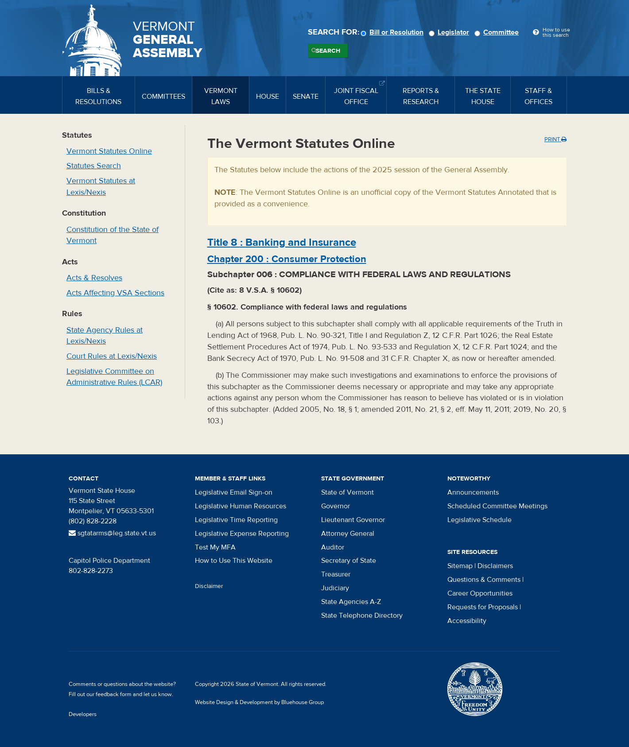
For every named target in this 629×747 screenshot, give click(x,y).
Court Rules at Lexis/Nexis (111, 356)
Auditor (332, 547)
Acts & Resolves (94, 278)
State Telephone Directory (362, 615)
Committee (498, 32)
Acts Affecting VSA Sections (115, 293)
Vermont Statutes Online (109, 151)
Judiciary (335, 588)
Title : (281, 242)
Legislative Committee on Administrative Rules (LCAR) (114, 377)
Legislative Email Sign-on (233, 492)
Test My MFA (215, 547)
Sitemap (460, 565)
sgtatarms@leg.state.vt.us (112, 533)
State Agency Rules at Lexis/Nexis (104, 336)
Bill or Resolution (393, 32)
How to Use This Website (233, 560)
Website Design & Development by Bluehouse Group (259, 702)
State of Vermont (347, 492)
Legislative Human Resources (240, 506)
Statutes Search (93, 166)
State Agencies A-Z (351, 601)
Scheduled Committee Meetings (497, 506)
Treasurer (335, 574)
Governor (335, 506)
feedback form (114, 694)
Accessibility (466, 620)
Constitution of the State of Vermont (112, 235)
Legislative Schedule (479, 519)
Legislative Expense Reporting (242, 533)
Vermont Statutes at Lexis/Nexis (100, 186)
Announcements (473, 492)
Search (328, 51)
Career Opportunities (480, 593)
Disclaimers (495, 565)
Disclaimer (209, 586)
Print (555, 139)
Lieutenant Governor (353, 519)
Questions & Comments (483, 579)
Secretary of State (348, 560)
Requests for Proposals (482, 607)
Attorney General (347, 533)
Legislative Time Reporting (236, 519)
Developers (83, 714)
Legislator (450, 32)
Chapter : (286, 259)
